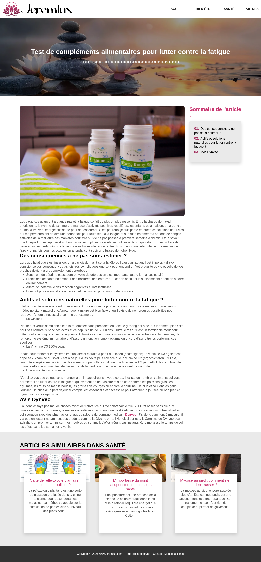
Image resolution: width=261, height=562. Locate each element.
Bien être (204, 9)
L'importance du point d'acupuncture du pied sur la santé (131, 484)
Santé (229, 9)
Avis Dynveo (206, 152)
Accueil (178, 9)
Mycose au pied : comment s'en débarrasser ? (205, 482)
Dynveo (131, 414)
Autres (252, 9)
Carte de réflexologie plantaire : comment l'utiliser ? (55, 482)
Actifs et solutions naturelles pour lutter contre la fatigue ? (215, 142)
